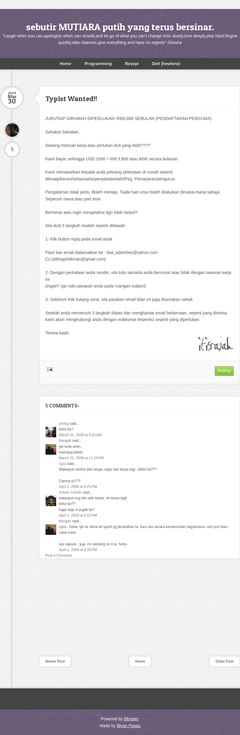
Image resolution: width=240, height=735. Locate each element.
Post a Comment (58, 555)
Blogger (131, 718)
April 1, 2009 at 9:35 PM (78, 550)
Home (65, 63)
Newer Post (55, 661)
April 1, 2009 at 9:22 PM (78, 515)
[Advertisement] (45, 611)
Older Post (224, 661)
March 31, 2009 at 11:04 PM (81, 458)
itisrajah (65, 441)
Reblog (224, 371)
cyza (62, 464)
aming (64, 423)
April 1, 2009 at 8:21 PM (78, 487)
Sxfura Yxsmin (71, 492)
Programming (98, 63)
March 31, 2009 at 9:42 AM (80, 435)
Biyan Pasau (128, 725)
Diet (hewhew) (166, 63)
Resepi (132, 63)
